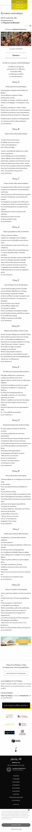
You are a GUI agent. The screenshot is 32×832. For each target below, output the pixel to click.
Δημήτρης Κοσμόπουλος (20, 29)
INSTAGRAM (16, 779)
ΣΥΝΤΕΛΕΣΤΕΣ (16, 791)
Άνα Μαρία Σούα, (16, 667)
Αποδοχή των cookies (16, 824)
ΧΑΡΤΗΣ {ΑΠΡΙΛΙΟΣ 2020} (9, 18)
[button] (28, 809)
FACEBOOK (16, 776)
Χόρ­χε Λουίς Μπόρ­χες (9, 695)
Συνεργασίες (16, 782)
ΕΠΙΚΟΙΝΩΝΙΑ (16, 788)
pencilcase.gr (16, 804)
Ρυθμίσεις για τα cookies (16, 829)
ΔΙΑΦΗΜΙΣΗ (16, 785)
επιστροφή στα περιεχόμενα (16, 673)
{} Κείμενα (7, 20)
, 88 (16, 759)
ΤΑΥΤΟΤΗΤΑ (16, 794)
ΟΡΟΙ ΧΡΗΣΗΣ (16, 800)
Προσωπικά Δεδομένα (16, 797)
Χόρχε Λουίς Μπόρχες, (16, 665)
